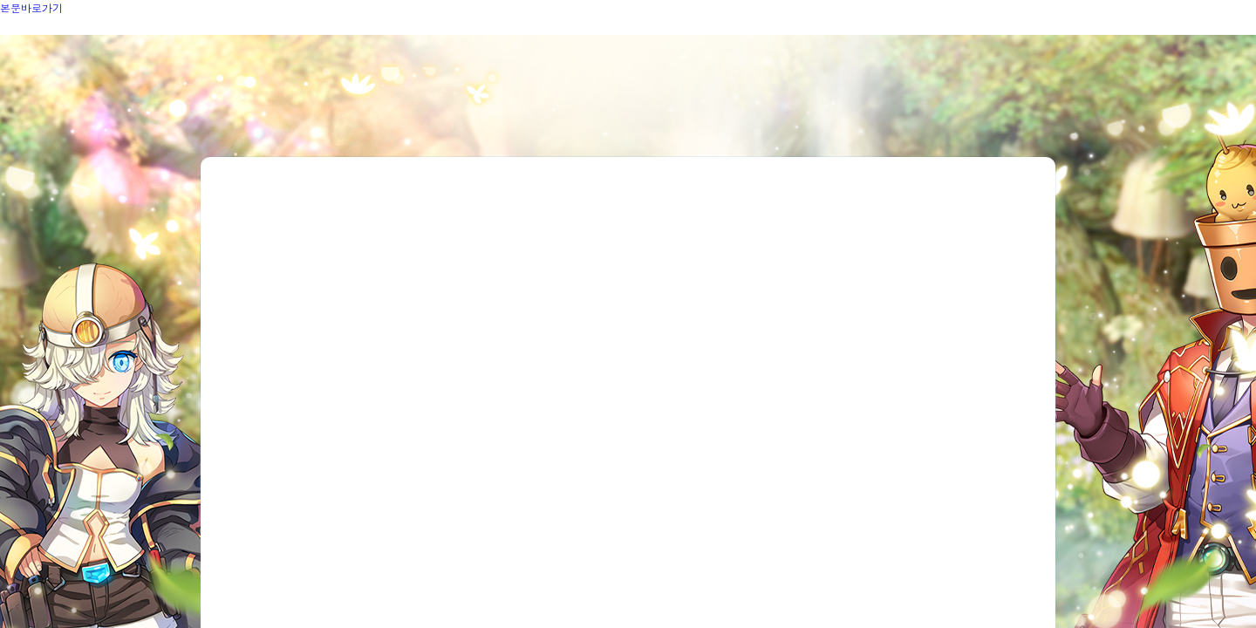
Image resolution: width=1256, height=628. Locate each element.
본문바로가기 (31, 7)
